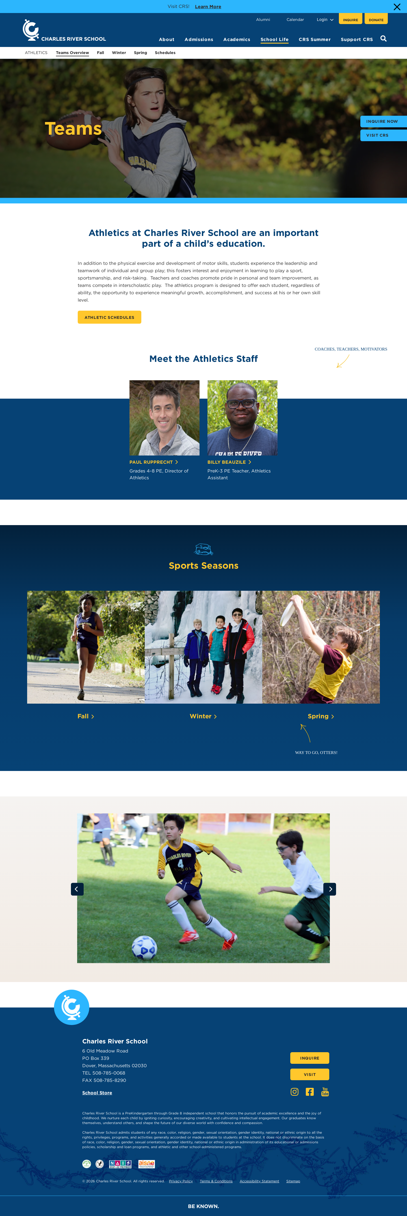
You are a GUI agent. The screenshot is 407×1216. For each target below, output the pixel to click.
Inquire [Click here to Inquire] (309, 1058)
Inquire (350, 20)
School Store (97, 1092)
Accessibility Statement (259, 1181)
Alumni (263, 19)
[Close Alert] (396, 6)
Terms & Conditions (216, 1181)
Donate (376, 20)
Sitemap (293, 1181)
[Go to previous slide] (77, 889)
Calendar (295, 19)
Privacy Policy (181, 1181)
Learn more (208, 6)
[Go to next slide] (329, 889)
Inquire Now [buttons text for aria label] (382, 121)
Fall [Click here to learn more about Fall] (86, 716)
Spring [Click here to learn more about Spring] (321, 716)
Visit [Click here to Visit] (310, 1074)
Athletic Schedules (110, 317)
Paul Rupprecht (154, 462)
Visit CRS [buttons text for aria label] (377, 135)
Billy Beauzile (229, 462)
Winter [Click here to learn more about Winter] (203, 716)
